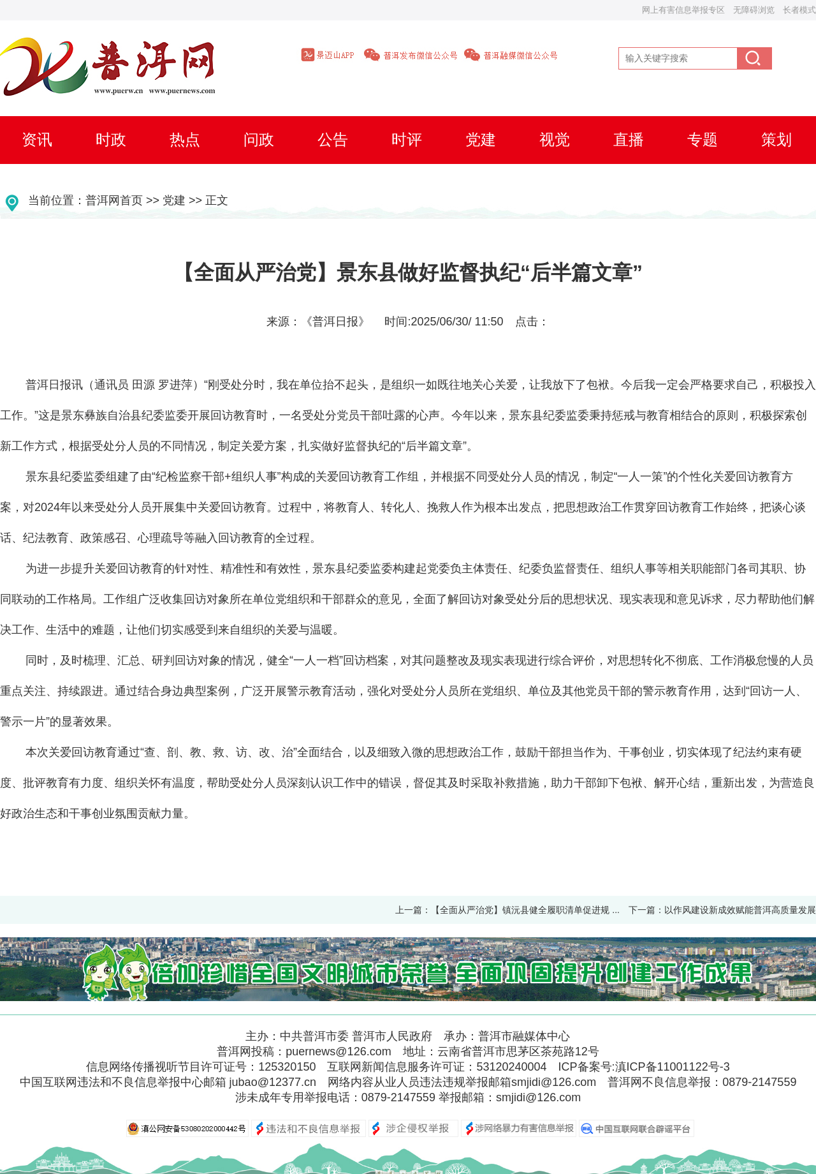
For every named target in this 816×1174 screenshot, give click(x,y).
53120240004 (511, 1066)
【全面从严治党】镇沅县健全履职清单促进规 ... (525, 910)
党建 (174, 200)
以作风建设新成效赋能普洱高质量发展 (740, 910)
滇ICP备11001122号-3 (672, 1066)
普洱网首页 (114, 200)
